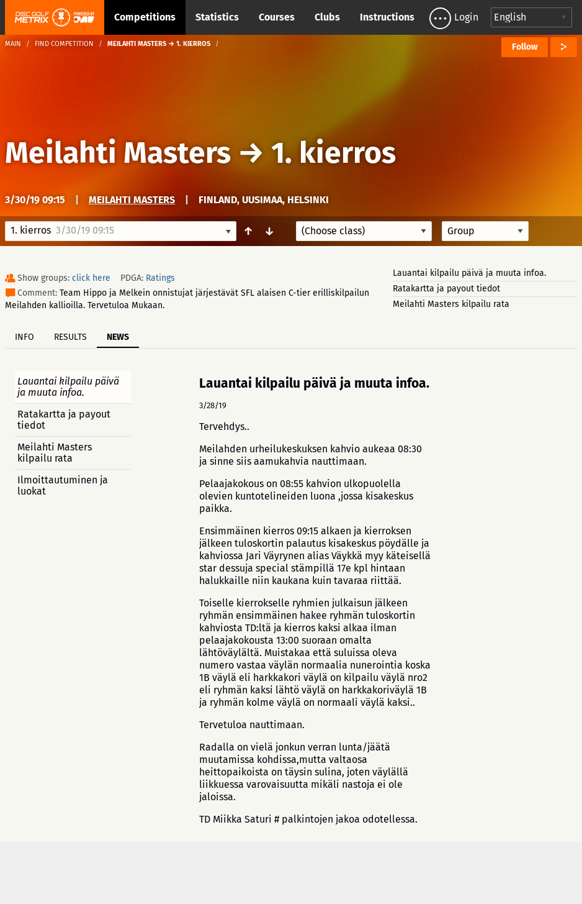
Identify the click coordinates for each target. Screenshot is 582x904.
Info (24, 337)
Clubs (327, 17)
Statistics (217, 17)
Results (70, 337)
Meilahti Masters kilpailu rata (451, 304)
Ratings (160, 278)
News (118, 337)
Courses (277, 17)
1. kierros (333, 153)
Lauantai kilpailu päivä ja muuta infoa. (469, 273)
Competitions (145, 17)
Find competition (64, 44)
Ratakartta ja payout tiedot (446, 288)
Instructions (387, 17)
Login (466, 17)
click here (91, 278)
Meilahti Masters (121, 153)
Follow (524, 47)
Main (13, 44)
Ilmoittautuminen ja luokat (62, 485)
